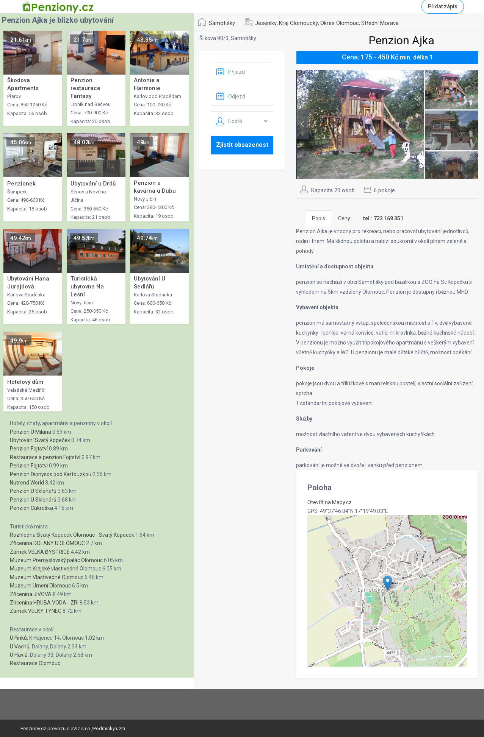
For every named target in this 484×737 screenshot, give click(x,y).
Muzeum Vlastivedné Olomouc (46, 577)
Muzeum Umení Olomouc (40, 586)
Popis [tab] (318, 218)
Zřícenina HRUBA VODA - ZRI (44, 603)
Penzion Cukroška (31, 508)
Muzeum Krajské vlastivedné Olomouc (55, 569)
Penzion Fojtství (29, 449)
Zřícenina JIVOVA (31, 594)
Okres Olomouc (339, 23)
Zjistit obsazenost (242, 144)
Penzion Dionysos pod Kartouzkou (50, 474)
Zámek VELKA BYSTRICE (40, 552)
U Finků (18, 638)
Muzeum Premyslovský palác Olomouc (56, 560)
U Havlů (19, 655)
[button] (387, 583)
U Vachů (20, 647)
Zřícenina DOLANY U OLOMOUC (47, 543)
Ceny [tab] (344, 218)
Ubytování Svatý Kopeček (40, 440)
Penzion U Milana (30, 432)
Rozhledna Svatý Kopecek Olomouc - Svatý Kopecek (72, 535)
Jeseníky (266, 23)
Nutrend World (27, 483)
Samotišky (222, 23)
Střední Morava (380, 23)
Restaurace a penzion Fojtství (45, 457)
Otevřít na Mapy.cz (329, 502)
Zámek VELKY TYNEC (35, 611)
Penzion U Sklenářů (33, 491)
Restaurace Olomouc (35, 663)
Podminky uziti (109, 728)
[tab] (383, 218)
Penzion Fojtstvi (29, 466)
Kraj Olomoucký (298, 23)
